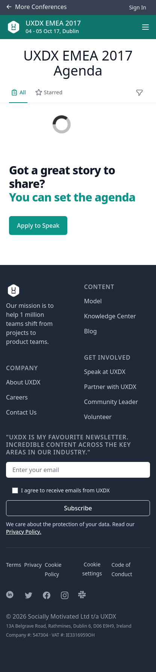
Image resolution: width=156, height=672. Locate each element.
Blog (90, 331)
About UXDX (23, 382)
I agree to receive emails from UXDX (65, 490)
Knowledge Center (110, 316)
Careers (17, 397)
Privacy (33, 564)
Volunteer (98, 417)
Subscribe (78, 508)
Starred (48, 92)
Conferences (36, 7)
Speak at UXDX (105, 372)
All (18, 92)
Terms (13, 564)
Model (93, 301)
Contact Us (21, 412)
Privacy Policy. (23, 531)
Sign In (137, 7)
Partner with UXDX (110, 387)
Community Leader (111, 402)
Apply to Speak (38, 225)
